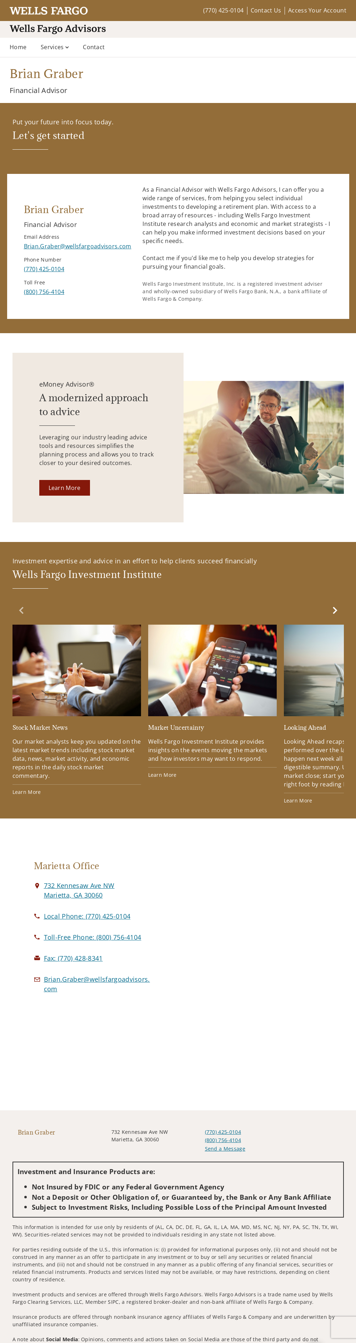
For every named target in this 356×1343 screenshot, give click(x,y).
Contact (94, 47)
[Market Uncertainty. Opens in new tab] (212, 702)
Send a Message (225, 1148)
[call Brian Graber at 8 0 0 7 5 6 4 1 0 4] (44, 292)
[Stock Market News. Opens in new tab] (76, 710)
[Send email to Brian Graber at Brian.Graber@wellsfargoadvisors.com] (77, 246)
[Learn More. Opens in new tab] (64, 488)
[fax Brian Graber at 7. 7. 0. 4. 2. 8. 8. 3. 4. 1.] (73, 958)
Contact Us (266, 10)
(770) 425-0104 (223, 10)
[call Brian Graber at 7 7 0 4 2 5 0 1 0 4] (44, 269)
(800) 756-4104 (223, 1140)
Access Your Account (317, 10)
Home (18, 47)
